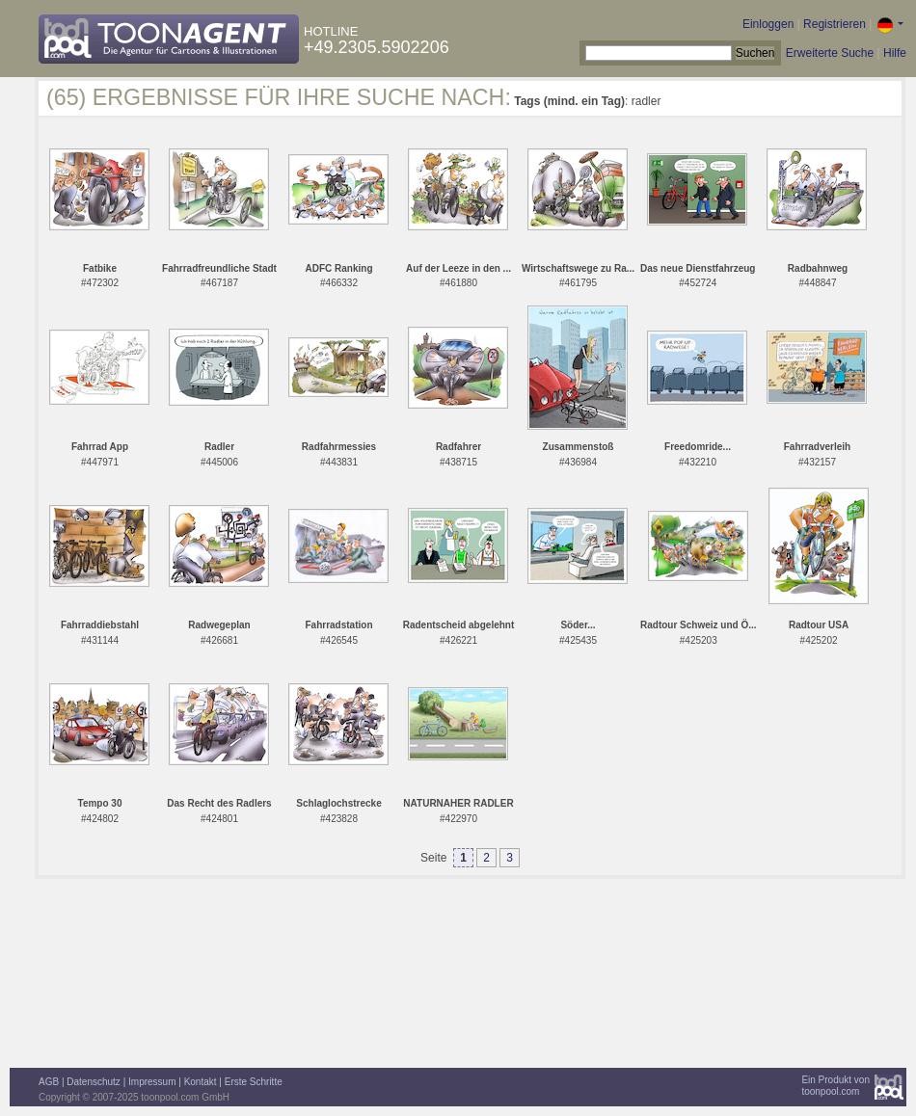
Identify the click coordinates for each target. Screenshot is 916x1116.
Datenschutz (94, 1081)
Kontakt (200, 1081)
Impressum (151, 1081)
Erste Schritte (254, 1081)
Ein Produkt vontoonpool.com (835, 1086)
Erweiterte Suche (830, 53)
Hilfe (894, 53)
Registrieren (834, 24)
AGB (49, 1081)
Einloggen (768, 24)
